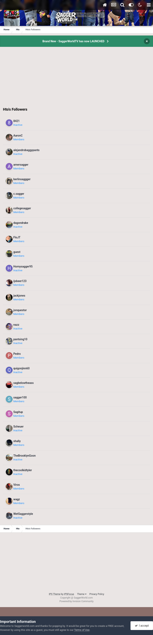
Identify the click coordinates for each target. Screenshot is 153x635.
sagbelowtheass (23, 382)
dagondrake (20, 222)
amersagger (20, 164)
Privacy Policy (96, 594)
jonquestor (20, 310)
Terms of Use (81, 629)
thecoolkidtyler (22, 470)
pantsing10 (20, 339)
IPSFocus (69, 594)
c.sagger (18, 193)
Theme (81, 594)
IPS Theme (54, 594)
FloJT (17, 237)
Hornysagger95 (22, 266)
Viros (16, 484)
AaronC (18, 135)
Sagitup (18, 412)
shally (17, 441)
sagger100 (20, 397)
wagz (16, 499)
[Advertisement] (76, 79)
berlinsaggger (21, 179)
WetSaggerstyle (23, 513)
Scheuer (18, 426)
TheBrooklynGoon (24, 455)
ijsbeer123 (19, 281)
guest (16, 252)
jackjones (19, 295)
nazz (16, 324)
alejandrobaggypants (26, 150)
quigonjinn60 (21, 368)
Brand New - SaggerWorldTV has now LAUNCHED (73, 41)
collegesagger (22, 208)
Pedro (17, 353)
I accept (142, 625)
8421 (16, 121)
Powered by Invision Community (77, 601)
